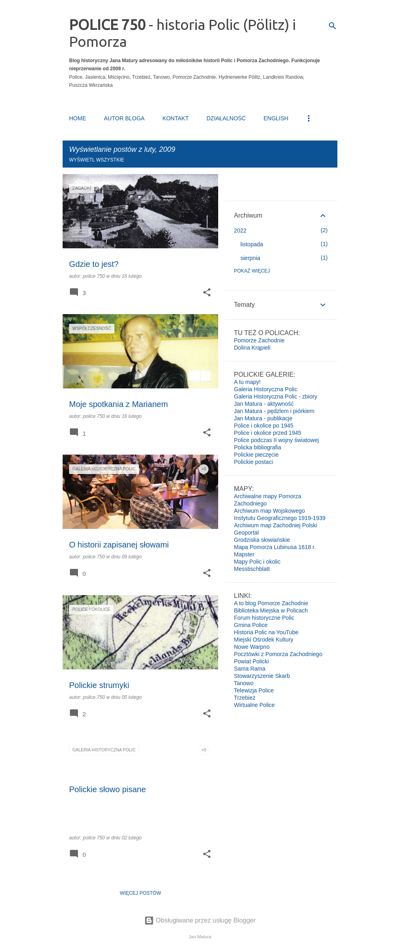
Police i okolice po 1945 (263, 425)
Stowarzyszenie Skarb (262, 676)
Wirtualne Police (254, 705)
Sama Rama (249, 668)
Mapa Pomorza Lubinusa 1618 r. (275, 547)
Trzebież (244, 697)
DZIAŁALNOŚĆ (226, 118)
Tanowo (243, 683)
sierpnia (250, 258)
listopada (251, 244)
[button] (207, 293)
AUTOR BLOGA (124, 118)
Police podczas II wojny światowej (276, 440)
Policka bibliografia (257, 447)
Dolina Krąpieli (252, 347)
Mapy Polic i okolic (257, 561)
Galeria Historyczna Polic (265, 389)
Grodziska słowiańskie (262, 540)
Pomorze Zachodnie (259, 340)
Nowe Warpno (251, 647)
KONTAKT (175, 118)
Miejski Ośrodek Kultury (263, 639)
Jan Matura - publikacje (263, 418)
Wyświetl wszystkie (96, 160)
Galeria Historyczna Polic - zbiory (275, 396)
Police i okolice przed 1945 (267, 433)
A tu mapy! (247, 382)
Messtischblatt (252, 569)
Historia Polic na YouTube (266, 632)
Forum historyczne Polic (264, 618)
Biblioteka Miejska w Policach (271, 610)
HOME (77, 118)
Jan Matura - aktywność (264, 404)
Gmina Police (250, 625)
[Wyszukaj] (332, 26)
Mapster (244, 554)
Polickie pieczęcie (256, 454)
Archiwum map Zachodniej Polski (275, 525)
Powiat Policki (251, 661)
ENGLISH (275, 118)
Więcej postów (140, 893)
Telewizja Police (254, 690)
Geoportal (246, 532)
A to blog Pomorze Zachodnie (271, 603)
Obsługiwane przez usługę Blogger (200, 920)
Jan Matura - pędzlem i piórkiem (274, 411)
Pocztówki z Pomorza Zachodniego (278, 654)
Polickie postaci (253, 462)
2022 (240, 230)
